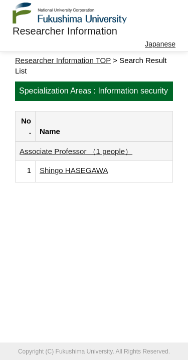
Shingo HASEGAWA (74, 170)
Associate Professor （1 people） (76, 151)
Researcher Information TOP (63, 60)
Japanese (160, 44)
